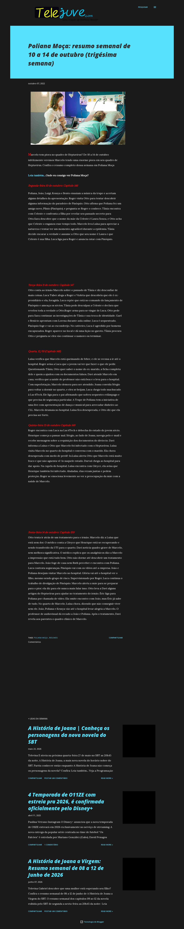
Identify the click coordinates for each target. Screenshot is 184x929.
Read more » (107, 778)
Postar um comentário (55, 778)
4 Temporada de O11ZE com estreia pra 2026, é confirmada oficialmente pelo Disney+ (66, 801)
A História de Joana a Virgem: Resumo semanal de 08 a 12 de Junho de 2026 (66, 868)
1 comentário (51, 844)
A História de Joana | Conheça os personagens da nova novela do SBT (69, 735)
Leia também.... (37, 175)
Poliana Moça (41, 637)
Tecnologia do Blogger (92, 922)
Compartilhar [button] (116, 637)
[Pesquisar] (143, 7)
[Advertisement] (75, 259)
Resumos (53, 637)
